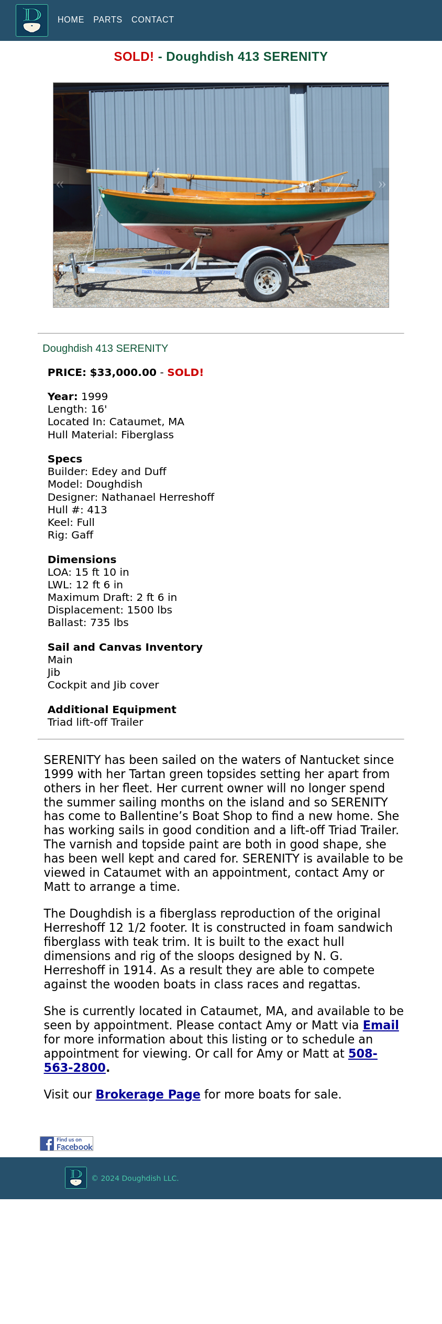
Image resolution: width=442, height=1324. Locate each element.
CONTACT (152, 19)
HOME (71, 19)
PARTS (108, 19)
